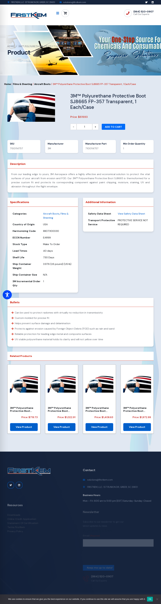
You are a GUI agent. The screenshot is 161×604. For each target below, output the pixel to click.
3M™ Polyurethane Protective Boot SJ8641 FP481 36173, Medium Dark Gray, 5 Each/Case (98, 409)
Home (11, 46)
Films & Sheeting (22, 84)
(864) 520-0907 (143, 11)
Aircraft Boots (42, 84)
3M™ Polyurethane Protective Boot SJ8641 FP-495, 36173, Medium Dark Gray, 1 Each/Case (61, 409)
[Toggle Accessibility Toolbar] (7, 295)
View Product (24, 427)
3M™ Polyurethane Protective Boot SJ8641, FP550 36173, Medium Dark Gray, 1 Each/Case (136, 409)
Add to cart (113, 127)
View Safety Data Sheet (131, 213)
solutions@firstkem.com (74, 2)
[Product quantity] (84, 127)
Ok (150, 599)
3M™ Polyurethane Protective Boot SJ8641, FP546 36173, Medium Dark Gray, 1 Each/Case (23, 409)
